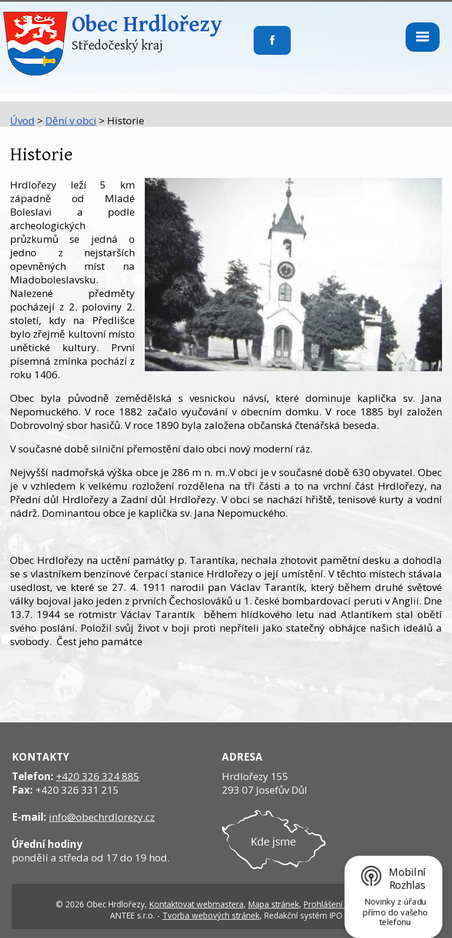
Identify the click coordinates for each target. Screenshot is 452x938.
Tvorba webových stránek (211, 915)
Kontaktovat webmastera (196, 904)
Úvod (22, 120)
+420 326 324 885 (97, 776)
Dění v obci (71, 120)
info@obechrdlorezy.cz (102, 817)
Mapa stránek (273, 904)
